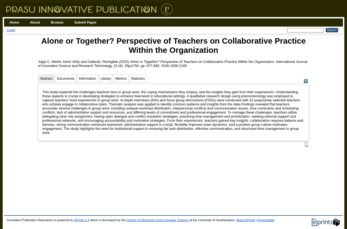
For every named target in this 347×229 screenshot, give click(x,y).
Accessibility (266, 220)
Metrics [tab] (121, 78)
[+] (306, 82)
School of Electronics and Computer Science (157, 220)
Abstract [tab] (46, 78)
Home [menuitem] (14, 22)
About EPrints (245, 220)
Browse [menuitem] (57, 22)
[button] (306, 144)
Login (11, 30)
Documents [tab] (66, 78)
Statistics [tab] (138, 78)
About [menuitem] (35, 22)
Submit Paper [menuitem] (85, 22)
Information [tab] (87, 78)
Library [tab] (106, 78)
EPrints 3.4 (81, 220)
